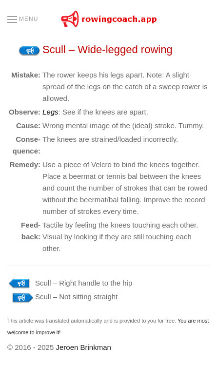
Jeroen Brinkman (83, 347)
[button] (22, 19)
